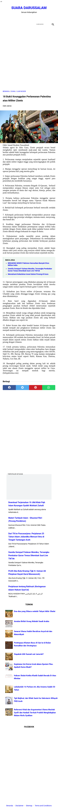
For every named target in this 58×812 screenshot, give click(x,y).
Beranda (9, 806)
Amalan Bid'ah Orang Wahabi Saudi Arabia (31, 621)
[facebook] (20, 17)
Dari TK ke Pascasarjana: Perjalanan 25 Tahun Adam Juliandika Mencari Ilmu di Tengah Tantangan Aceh (26, 536)
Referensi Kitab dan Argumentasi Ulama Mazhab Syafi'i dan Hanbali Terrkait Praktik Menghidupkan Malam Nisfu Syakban (35, 712)
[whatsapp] (48, 387)
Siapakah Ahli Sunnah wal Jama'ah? (29, 654)
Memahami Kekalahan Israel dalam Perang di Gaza (28, 274)
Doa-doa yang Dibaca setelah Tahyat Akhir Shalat (34, 611)
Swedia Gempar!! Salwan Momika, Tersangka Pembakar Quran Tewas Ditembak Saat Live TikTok (30, 270)
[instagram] (38, 17)
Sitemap (29, 806)
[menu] (4, 24)
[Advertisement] (29, 58)
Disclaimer (19, 806)
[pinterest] (35, 387)
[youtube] (32, 17)
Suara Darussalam (29, 8)
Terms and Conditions (43, 806)
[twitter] (26, 17)
